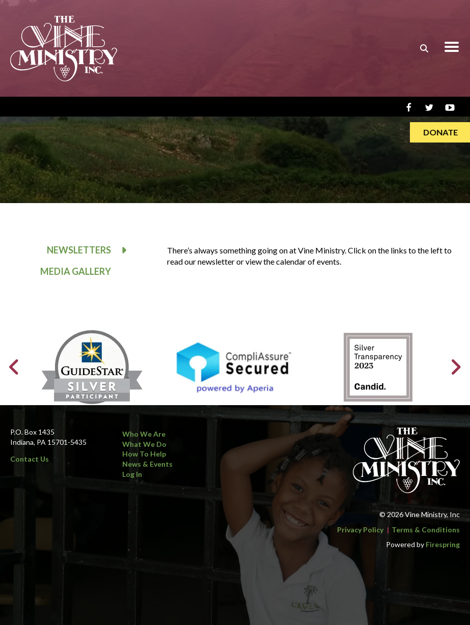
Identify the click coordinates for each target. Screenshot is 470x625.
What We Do (144, 444)
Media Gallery (75, 271)
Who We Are (143, 434)
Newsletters (91, 250)
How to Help (144, 453)
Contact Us (29, 458)
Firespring (443, 544)
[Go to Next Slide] (455, 367)
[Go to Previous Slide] (14, 367)
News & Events (147, 464)
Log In (132, 474)
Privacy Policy (360, 529)
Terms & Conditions (426, 529)
